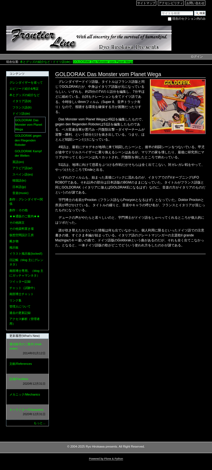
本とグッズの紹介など (35, 61)
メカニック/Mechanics (27, 397)
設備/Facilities (27, 381)
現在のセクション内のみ (189, 18)
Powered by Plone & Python (106, 458)
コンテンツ (17, 73)
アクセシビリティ (171, 3)
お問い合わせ (195, 3)
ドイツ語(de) (61, 61)
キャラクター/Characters (27, 412)
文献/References (27, 366)
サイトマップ (146, 3)
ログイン (197, 56)
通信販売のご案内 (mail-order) (27, 349)
